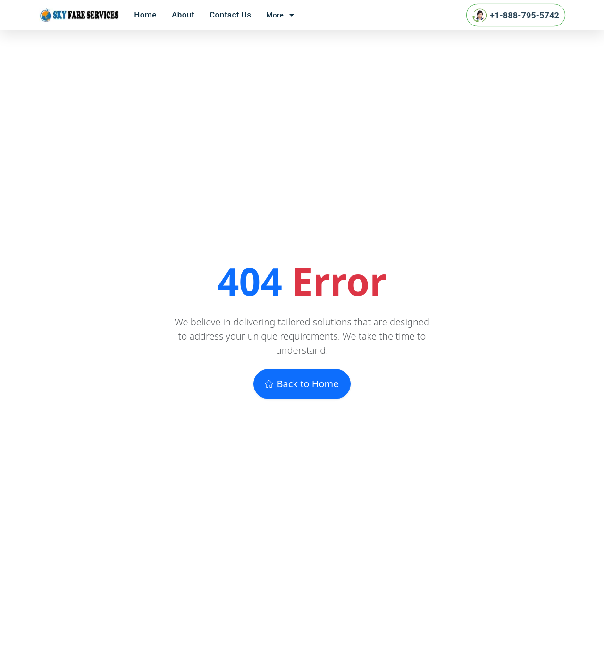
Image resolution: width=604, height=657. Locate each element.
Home (145, 14)
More (282, 15)
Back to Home (301, 383)
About (183, 14)
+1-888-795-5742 (515, 15)
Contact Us (231, 14)
